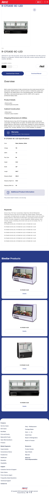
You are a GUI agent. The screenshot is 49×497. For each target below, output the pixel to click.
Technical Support (6, 480)
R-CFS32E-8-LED (24, 327)
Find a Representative (31, 459)
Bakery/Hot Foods (5, 437)
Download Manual (36, 73)
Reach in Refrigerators (31, 437)
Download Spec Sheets (12, 73)
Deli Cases (4, 428)
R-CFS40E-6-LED (24, 402)
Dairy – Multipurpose (31, 426)
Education (3, 460)
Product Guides (29, 449)
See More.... (10, 59)
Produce (3, 442)
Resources (28, 446)
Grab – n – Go (28, 432)
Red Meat (3, 431)
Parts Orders (4, 472)
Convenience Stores (6, 452)
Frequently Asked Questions (8, 478)
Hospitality (4, 463)
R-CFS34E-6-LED (24, 290)
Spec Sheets (28, 452)
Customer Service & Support (8, 469)
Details (24, 293)
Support (3, 466)
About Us (27, 457)
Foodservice (4, 454)
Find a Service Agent (6, 475)
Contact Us (4, 483)
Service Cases (5, 426)
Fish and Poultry (5, 434)
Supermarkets (4, 449)
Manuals (27, 454)
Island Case (28, 435)
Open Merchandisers (6, 440)
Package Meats (29, 429)
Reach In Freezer (30, 440)
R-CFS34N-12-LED (24, 365)
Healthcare (4, 457)
